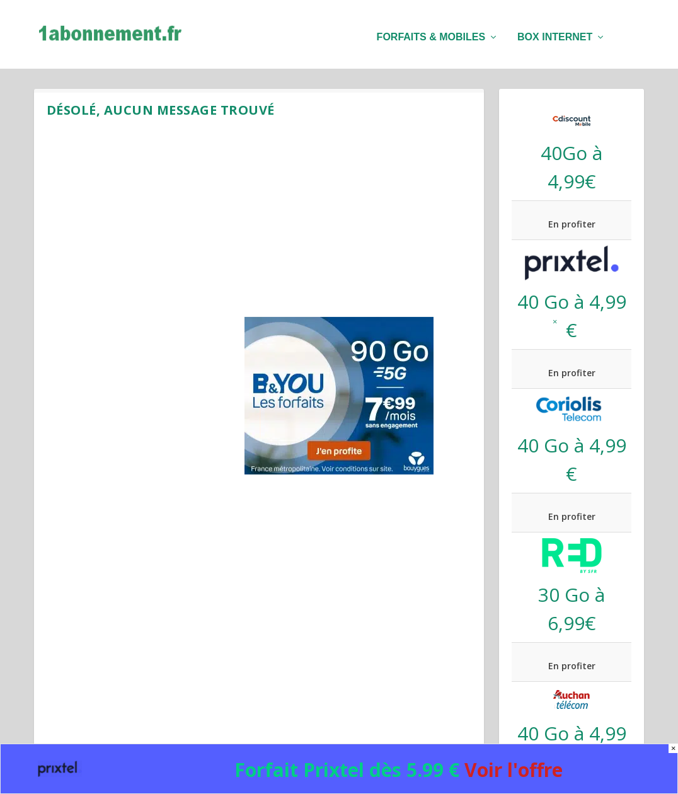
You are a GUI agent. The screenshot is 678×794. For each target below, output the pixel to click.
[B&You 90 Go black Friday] (339, 471)
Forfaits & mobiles (431, 31)
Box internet (554, 31)
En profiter (571, 223)
